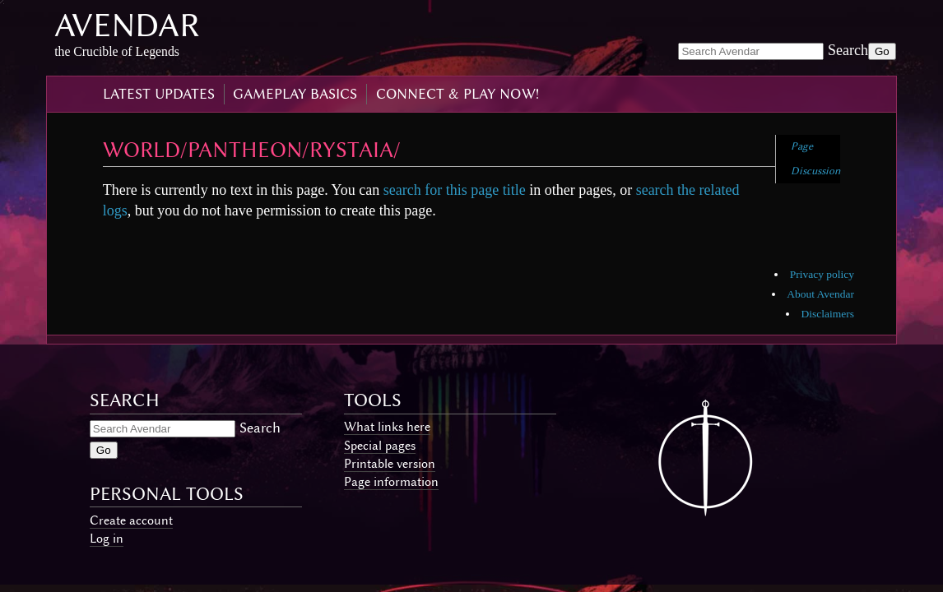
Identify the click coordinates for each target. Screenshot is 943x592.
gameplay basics (295, 94)
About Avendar (820, 294)
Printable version (389, 463)
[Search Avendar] (751, 51)
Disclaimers (827, 314)
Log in (106, 538)
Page (802, 146)
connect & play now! (457, 94)
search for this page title (454, 190)
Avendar (127, 25)
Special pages (380, 445)
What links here (387, 426)
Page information (391, 481)
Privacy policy (822, 274)
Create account (131, 520)
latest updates (159, 94)
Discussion (815, 170)
